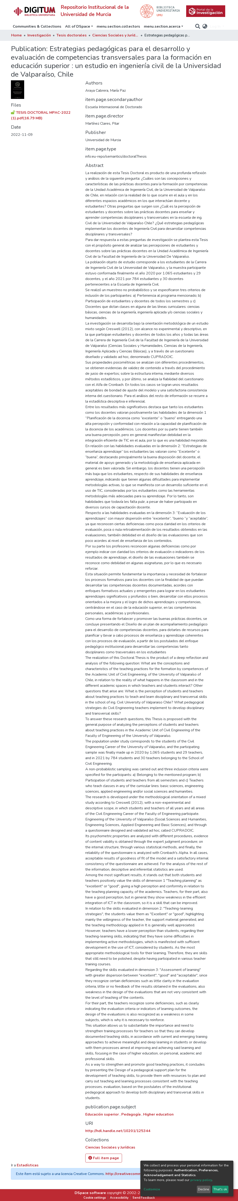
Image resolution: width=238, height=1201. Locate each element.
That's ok (220, 1189)
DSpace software (90, 1192)
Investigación (39, 35)
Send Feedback (143, 1198)
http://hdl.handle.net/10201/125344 (117, 1130)
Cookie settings (94, 1198)
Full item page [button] (103, 1158)
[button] (205, 26)
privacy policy (201, 1180)
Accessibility (119, 1198)
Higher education (158, 1114)
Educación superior (102, 1114)
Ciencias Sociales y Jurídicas (115, 35)
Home (16, 35)
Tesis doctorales (71, 35)
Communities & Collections (37, 26)
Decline (203, 1189)
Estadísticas (28, 1165)
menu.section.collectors (118, 26)
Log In (215, 26)
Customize (152, 1189)
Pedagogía (131, 1114)
